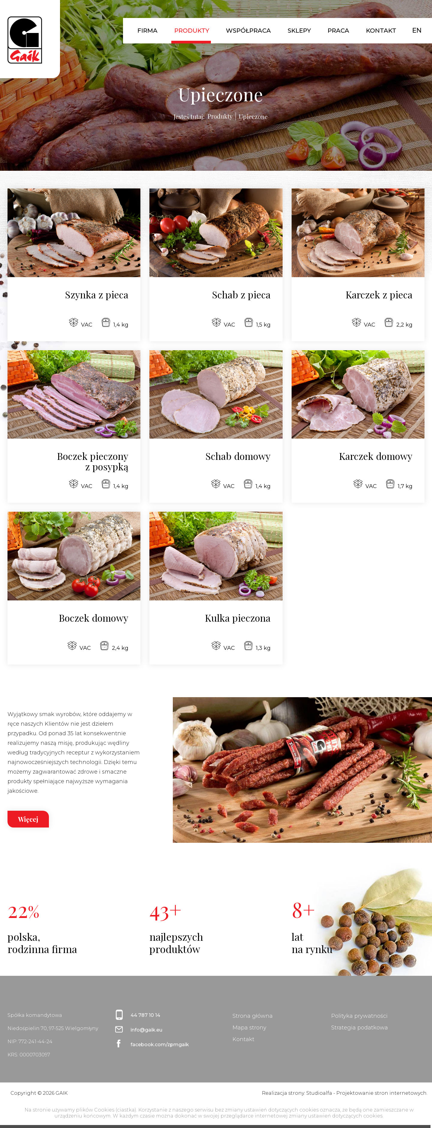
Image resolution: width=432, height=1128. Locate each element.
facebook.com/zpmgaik (159, 1044)
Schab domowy (238, 456)
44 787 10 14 (145, 1015)
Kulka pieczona (238, 617)
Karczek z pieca (379, 294)
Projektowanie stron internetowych (381, 1093)
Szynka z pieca (96, 294)
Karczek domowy (375, 456)
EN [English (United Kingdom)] (417, 30)
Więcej (28, 819)
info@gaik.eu (146, 1030)
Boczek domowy (93, 617)
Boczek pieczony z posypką (92, 461)
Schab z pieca (241, 294)
